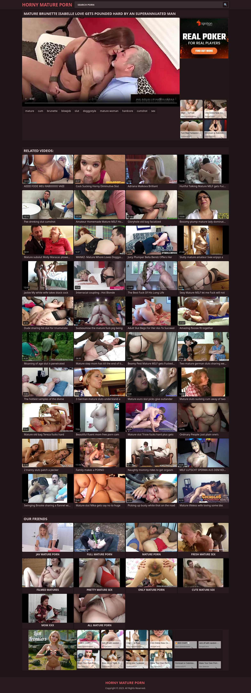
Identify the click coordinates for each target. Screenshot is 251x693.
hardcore (127, 111)
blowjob (66, 111)
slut (77, 111)
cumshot (142, 111)
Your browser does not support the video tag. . (101, 62)
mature (29, 111)
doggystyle (89, 111)
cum (40, 111)
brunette (52, 111)
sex (153, 111)
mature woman (109, 111)
